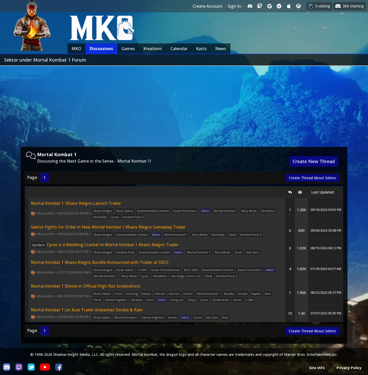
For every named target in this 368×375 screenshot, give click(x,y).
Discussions (101, 48)
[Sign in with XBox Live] (298, 6)
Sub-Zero (252, 252)
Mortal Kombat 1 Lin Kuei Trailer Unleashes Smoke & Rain (87, 310)
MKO (76, 48)
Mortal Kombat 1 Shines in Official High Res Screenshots (85, 286)
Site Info (317, 367)
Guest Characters (185, 211)
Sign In (234, 6)
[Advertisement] (184, 104)
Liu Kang (132, 294)
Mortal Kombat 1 (225, 211)
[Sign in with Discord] (250, 6)
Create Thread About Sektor (312, 177)
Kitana (146, 294)
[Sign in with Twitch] (259, 6)
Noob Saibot (124, 211)
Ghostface (268, 211)
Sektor (205, 211)
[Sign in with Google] (269, 6)
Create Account (208, 6)
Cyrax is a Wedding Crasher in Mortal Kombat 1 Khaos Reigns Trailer (104, 244)
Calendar (179, 48)
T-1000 (141, 270)
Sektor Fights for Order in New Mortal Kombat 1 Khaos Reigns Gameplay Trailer (108, 227)
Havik (232, 234)
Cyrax (115, 217)
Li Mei (249, 300)
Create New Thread (314, 161)
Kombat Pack (125, 252)
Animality (100, 217)
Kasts (201, 48)
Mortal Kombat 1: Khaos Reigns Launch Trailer (76, 203)
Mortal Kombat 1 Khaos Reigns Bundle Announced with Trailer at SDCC (100, 262)
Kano (150, 300)
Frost (118, 294)
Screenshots (220, 300)
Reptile (256, 294)
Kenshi (188, 294)
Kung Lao (176, 300)
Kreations (152, 48)
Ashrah (160, 294)
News (220, 48)
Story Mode (249, 211)
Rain (268, 294)
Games (128, 48)
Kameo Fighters (116, 300)
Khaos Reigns (103, 211)
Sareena (136, 300)
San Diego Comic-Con (186, 276)
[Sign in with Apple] (289, 6)
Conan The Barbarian (165, 270)
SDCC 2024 (191, 270)
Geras (237, 300)
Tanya (192, 300)
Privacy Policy (349, 367)
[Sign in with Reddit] (279, 6)
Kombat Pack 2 (133, 217)
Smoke (242, 294)
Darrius (174, 294)
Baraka (229, 294)
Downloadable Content (153, 211)
